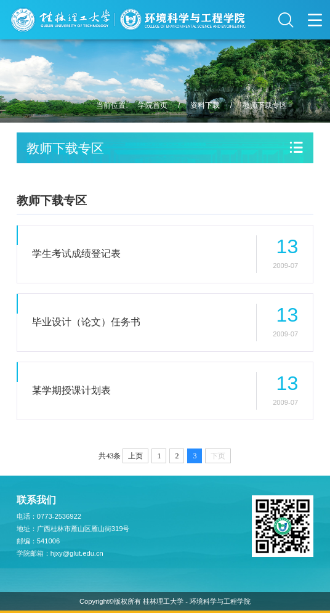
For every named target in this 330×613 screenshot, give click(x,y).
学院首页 (152, 105)
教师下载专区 (265, 105)
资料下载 (205, 105)
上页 (135, 456)
